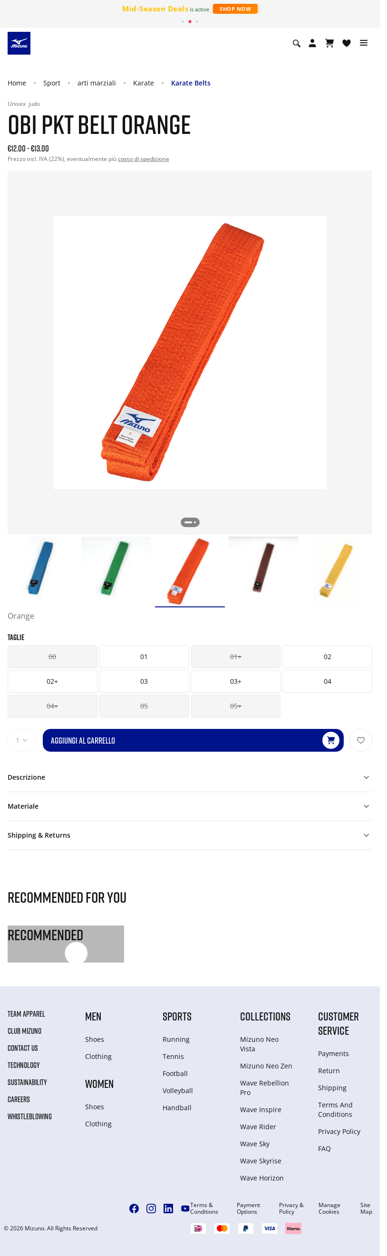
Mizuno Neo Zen (266, 1065)
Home (17, 82)
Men (93, 1016)
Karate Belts (191, 82)
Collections (265, 1016)
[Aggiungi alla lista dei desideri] (360, 740)
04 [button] (327, 681)
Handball (177, 1107)
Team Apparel (26, 1014)
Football (175, 1073)
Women (99, 1083)
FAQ (324, 1148)
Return (329, 1070)
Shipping (332, 1087)
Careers (19, 1099)
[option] (42, 571)
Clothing (98, 1056)
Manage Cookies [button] (329, 1208)
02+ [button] (52, 681)
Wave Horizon (262, 1177)
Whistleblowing (30, 1116)
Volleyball (178, 1090)
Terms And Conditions (335, 1109)
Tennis (173, 1056)
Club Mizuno (24, 1031)
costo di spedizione (143, 159)
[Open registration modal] (312, 43)
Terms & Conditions (204, 1208)
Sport (51, 82)
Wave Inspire (260, 1109)
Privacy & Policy (291, 1208)
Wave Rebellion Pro (264, 1087)
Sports (177, 1016)
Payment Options (248, 1208)
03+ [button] (236, 681)
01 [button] (144, 656)
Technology (24, 1065)
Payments (333, 1053)
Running (176, 1039)
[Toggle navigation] (363, 43)
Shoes (94, 1039)
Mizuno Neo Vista (259, 1044)
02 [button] (327, 656)
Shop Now (235, 8)
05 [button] (144, 705)
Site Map (366, 1208)
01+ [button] (236, 656)
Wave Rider (258, 1126)
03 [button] (144, 681)
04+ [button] (52, 705)
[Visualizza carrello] (329, 43)
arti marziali (96, 82)
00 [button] (52, 656)
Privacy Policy (339, 1131)
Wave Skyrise (260, 1160)
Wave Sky (255, 1143)
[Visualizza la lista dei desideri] (346, 43)
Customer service (338, 1023)
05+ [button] (236, 705)
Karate (143, 82)
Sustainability (27, 1082)
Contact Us (23, 1048)
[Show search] (297, 43)
